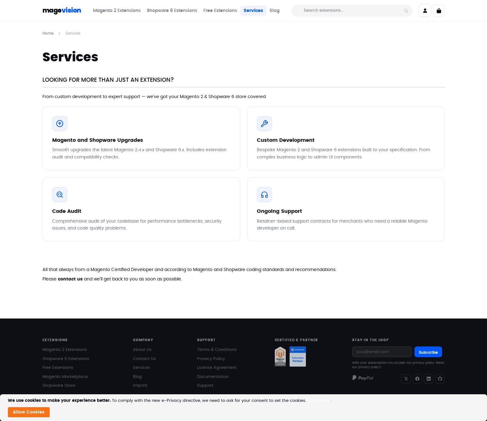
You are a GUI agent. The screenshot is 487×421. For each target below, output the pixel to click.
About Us (142, 350)
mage (61, 10)
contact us (70, 279)
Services (141, 368)
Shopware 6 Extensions (65, 359)
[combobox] (351, 11)
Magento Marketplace (65, 377)
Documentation (213, 377)
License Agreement (216, 368)
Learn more (319, 401)
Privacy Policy (211, 359)
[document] (244, 407)
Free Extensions (57, 368)
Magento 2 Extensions (64, 350)
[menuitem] (117, 11)
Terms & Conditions (217, 350)
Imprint (140, 386)
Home (48, 33)
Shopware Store (58, 386)
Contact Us (144, 359)
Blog (137, 377)
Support (205, 386)
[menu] (186, 11)
